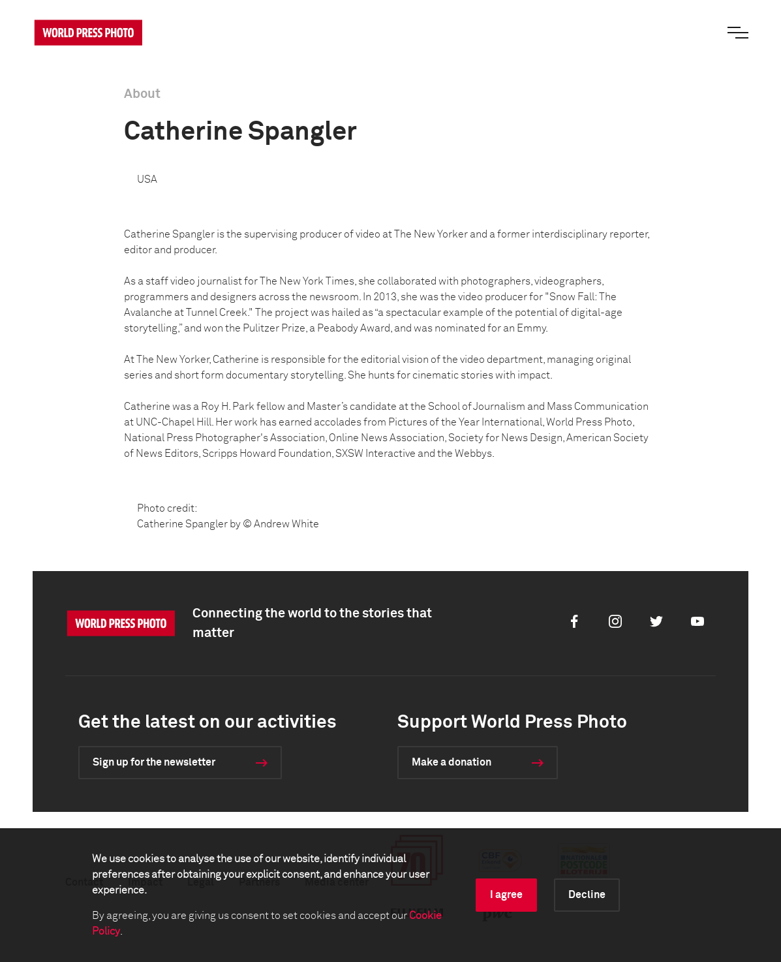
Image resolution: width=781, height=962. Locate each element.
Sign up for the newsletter (154, 762)
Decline (586, 895)
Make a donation (451, 762)
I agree (506, 895)
